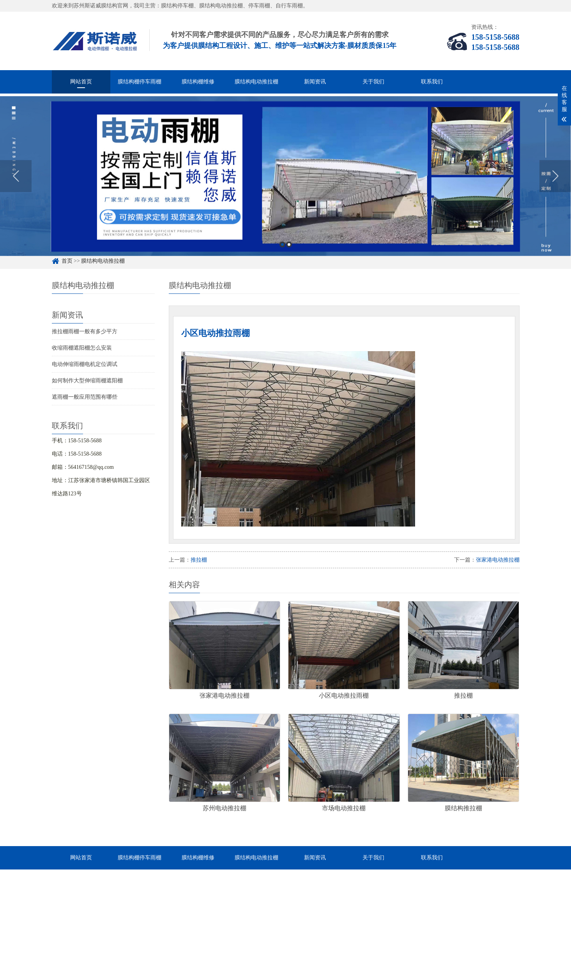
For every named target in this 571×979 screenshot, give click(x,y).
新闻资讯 (315, 82)
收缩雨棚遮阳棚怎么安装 (82, 348)
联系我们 (432, 82)
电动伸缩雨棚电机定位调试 (84, 364)
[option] (285, 188)
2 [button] (289, 256)
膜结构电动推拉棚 (256, 82)
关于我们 (373, 82)
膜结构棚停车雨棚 (139, 82)
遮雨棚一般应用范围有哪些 (84, 397)
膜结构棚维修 (198, 82)
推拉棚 (199, 560)
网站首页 (81, 82)
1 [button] (282, 256)
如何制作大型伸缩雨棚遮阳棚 (87, 380)
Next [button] (555, 188)
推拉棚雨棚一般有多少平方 (84, 331)
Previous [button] (16, 188)
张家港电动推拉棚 (498, 560)
